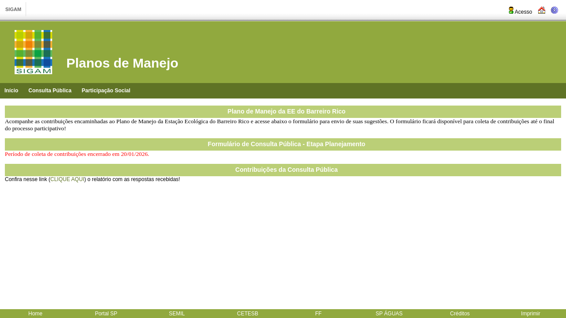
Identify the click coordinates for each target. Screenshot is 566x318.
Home (35, 313)
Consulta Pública (49, 90)
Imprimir (530, 313)
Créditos (460, 313)
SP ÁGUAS (388, 313)
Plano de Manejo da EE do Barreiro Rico (287, 111)
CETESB (247, 313)
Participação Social (106, 90)
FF (318, 313)
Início (11, 90)
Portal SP (106, 313)
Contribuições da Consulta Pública (286, 169)
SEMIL (177, 313)
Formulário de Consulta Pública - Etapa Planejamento (286, 144)
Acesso (520, 12)
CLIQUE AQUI (67, 179)
